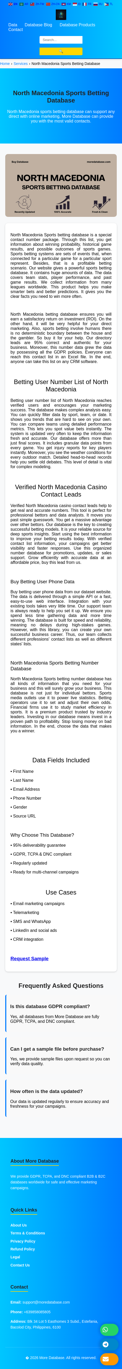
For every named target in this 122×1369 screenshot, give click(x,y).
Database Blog (38, 25)
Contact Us (20, 1265)
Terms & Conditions (27, 1233)
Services (21, 64)
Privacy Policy (22, 1241)
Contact (15, 29)
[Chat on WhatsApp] (109, 1330)
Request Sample (29, 958)
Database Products (77, 25)
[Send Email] (109, 1359)
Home (5, 64)
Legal (15, 1257)
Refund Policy (22, 1249)
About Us (18, 1225)
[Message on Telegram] (109, 1345)
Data (12, 25)
